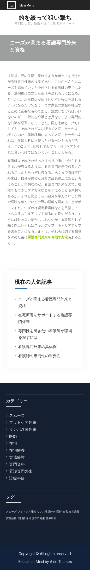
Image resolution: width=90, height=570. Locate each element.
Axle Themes (61, 561)
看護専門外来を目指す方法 (48, 237)
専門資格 (17, 464)
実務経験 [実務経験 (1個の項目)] (11, 518)
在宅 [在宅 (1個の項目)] (65, 511)
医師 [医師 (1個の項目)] (59, 511)
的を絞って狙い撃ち (45, 17)
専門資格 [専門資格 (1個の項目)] (23, 518)
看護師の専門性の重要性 (39, 356)
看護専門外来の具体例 (37, 346)
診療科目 (17, 478)
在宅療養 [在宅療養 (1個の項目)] (74, 511)
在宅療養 (17, 450)
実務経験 (17, 457)
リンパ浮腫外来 (22, 429)
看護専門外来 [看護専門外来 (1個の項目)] (37, 518)
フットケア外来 (22, 422)
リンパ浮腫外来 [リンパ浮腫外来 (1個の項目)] (46, 511)
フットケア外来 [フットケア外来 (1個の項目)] (27, 511)
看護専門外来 (20, 471)
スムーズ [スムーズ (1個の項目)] (11, 511)
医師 (13, 436)
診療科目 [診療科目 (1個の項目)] (51, 518)
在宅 (13, 443)
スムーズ (17, 415)
